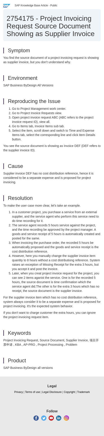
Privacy (18, 392)
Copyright (69, 392)
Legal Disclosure (52, 392)
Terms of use (32, 392)
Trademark (83, 392)
